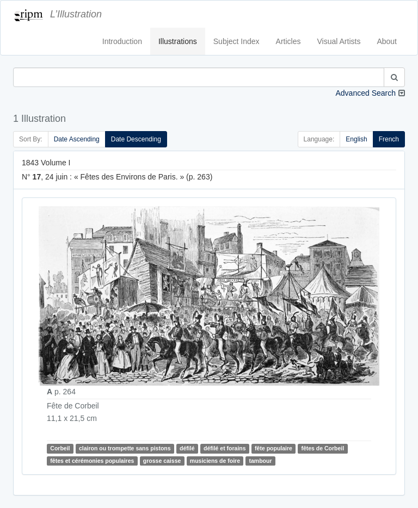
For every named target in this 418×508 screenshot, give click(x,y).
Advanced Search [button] (365, 93)
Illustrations (177, 41)
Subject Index (236, 41)
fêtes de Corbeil (322, 448)
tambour (260, 460)
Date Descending (136, 139)
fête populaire (273, 448)
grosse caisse (162, 460)
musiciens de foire (215, 460)
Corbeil (60, 448)
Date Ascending (77, 139)
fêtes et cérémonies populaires (92, 460)
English (356, 139)
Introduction (122, 41)
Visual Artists (339, 41)
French (389, 139)
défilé (187, 448)
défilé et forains (225, 448)
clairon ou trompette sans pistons (125, 448)
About (387, 41)
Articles (288, 41)
